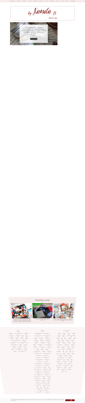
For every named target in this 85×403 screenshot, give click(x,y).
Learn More (68, 400)
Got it (73, 400)
